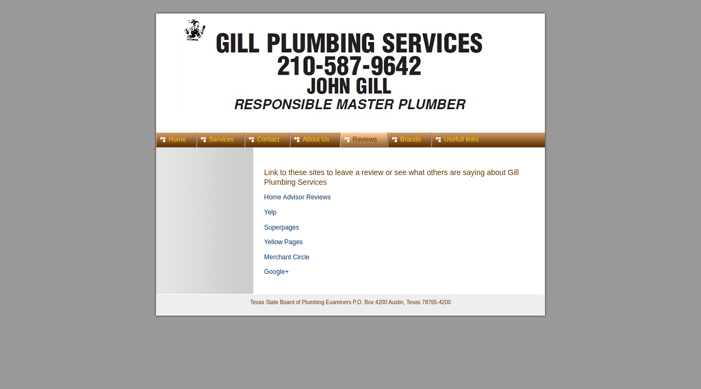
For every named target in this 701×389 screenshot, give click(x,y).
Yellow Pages (283, 242)
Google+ (276, 272)
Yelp (270, 212)
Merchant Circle (286, 257)
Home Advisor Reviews (297, 197)
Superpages (281, 227)
